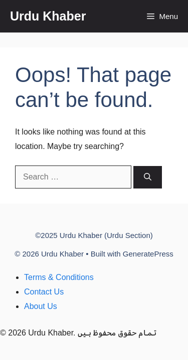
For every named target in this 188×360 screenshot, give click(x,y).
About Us (40, 306)
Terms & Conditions (59, 277)
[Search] (147, 177)
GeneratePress (148, 254)
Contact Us (44, 292)
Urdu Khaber (48, 16)
